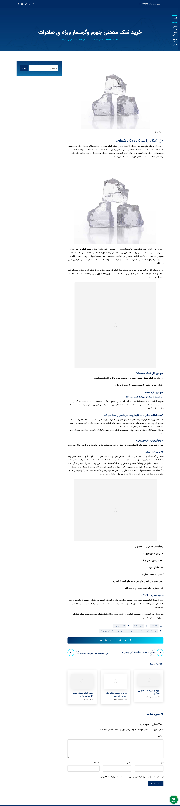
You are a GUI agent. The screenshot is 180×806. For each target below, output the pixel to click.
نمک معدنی (134, 631)
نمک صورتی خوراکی (151, 698)
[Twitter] (26, 4)
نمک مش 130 (87, 700)
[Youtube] (22, 4)
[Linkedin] (29, 4)
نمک (142, 631)
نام (162, 763)
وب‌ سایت (95, 763)
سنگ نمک (113, 146)
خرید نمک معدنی (152, 631)
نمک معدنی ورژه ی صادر (107, 631)
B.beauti (154, 626)
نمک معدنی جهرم (120, 626)
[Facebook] (33, 4)
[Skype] (18, 4)
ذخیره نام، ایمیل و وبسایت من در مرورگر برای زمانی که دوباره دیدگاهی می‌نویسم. (127, 777)
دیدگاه (160, 737)
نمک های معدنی (145, 146)
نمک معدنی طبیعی (145, 378)
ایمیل (129, 763)
